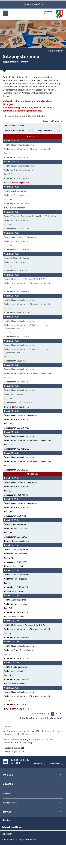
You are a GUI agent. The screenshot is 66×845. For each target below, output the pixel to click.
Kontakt (7, 793)
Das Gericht (9, 775)
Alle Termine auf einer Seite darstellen (41, 718)
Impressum (7, 834)
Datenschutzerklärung (12, 827)
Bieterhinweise (12, 748)
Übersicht (6, 820)
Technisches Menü (31, 4)
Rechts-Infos (10, 803)
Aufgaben (8, 784)
